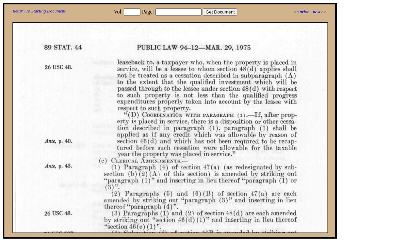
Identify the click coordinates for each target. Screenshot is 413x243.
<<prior (301, 11)
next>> (320, 11)
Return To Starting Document (39, 11)
